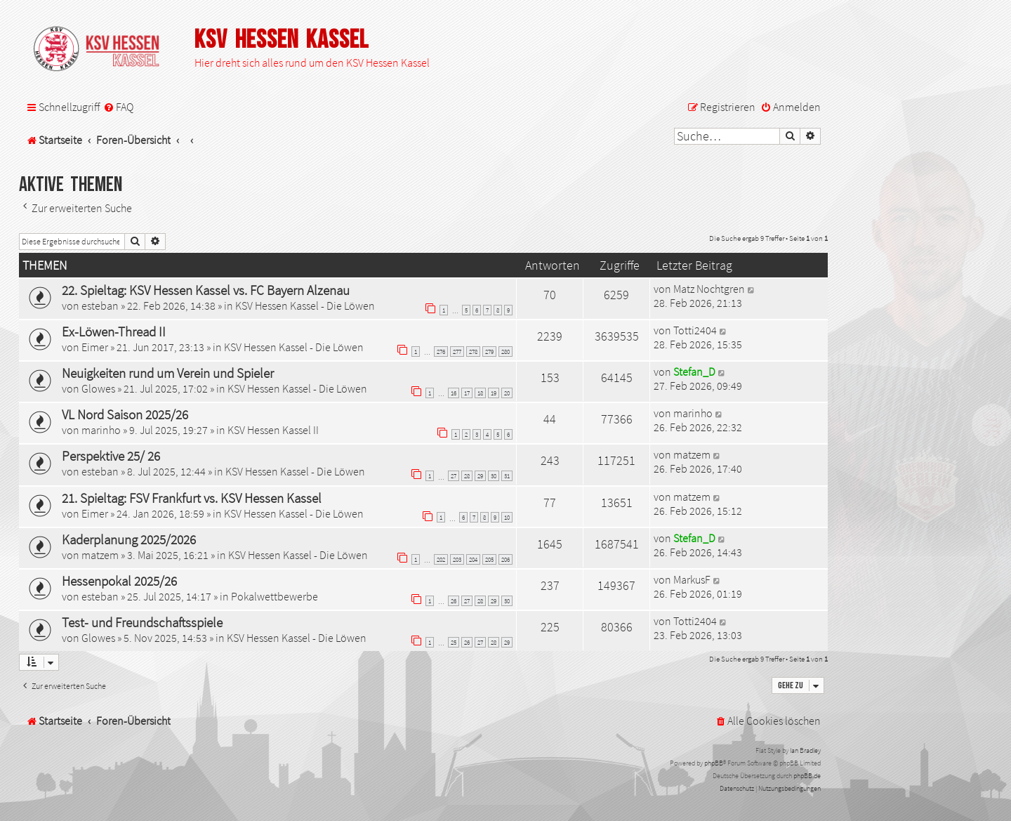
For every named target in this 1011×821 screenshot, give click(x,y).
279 (489, 351)
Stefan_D (694, 371)
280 (505, 351)
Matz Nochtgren (709, 289)
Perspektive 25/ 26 (111, 455)
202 (441, 559)
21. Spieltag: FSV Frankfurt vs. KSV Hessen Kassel (192, 498)
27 (453, 476)
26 (453, 601)
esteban (100, 305)
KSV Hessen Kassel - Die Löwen (305, 305)
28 (467, 476)
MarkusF (692, 579)
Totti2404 (695, 330)
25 (453, 642)
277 (457, 351)
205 (489, 559)
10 (507, 517)
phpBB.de (807, 775)
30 (493, 476)
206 (505, 559)
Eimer (94, 347)
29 (480, 476)
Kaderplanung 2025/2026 (129, 539)
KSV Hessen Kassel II (273, 430)
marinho (101, 430)
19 (493, 393)
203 (457, 559)
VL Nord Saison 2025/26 (125, 414)
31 (507, 476)
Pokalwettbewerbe (274, 596)
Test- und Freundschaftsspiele (142, 622)
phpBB (713, 763)
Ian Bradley (805, 750)
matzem (692, 454)
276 (441, 351)
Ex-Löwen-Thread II (114, 331)
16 (453, 393)
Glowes (98, 388)
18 (480, 393)
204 (473, 559)
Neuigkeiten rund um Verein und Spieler (168, 372)
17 (467, 393)
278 (473, 351)
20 (507, 393)
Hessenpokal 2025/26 (119, 580)
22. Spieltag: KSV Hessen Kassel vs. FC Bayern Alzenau (206, 290)
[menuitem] (118, 107)
